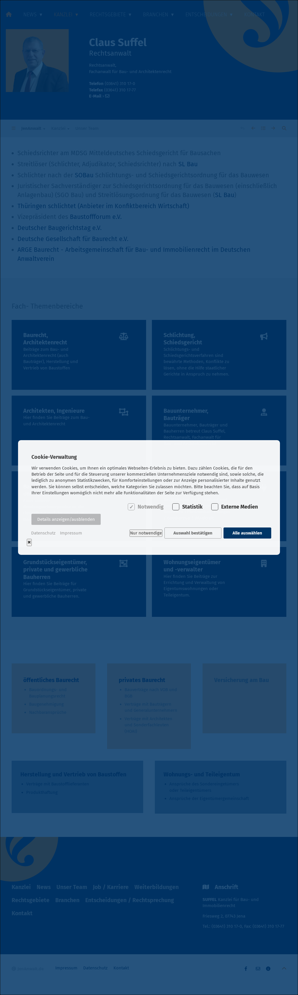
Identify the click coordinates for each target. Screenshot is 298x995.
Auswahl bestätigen (192, 533)
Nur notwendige (146, 533)
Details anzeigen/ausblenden (66, 519)
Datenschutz (43, 533)
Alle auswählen (247, 533)
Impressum (71, 533)
